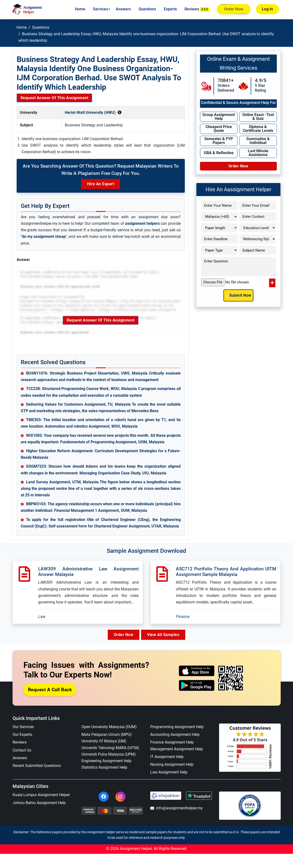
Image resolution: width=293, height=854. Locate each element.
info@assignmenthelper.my (176, 808)
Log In (267, 9)
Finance (182, 616)
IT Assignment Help (167, 757)
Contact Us (22, 750)
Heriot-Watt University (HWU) (90, 112)
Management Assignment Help (176, 749)
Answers (123, 9)
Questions (147, 9)
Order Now (234, 9)
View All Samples (165, 634)
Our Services (23, 727)
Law (41, 616)
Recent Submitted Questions (37, 766)
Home (80, 9)
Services (100, 9)
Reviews (197, 9)
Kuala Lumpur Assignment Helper (41, 795)
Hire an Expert (100, 184)
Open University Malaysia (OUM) (109, 727)
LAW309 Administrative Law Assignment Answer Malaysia (88, 571)
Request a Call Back (50, 689)
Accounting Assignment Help (175, 734)
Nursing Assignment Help (171, 764)
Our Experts (22, 734)
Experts (170, 9)
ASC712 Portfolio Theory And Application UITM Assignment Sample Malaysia (226, 571)
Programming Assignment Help (177, 727)
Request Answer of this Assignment (54, 98)
